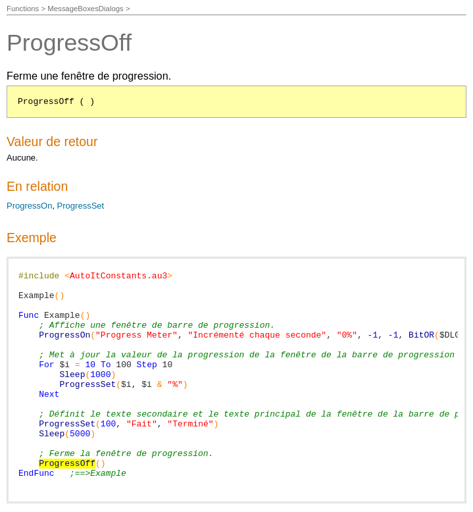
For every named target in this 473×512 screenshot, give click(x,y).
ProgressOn (29, 206)
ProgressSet (81, 206)
